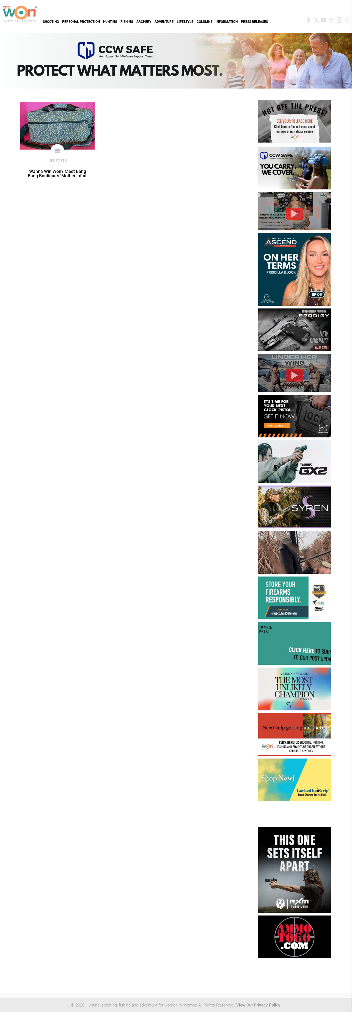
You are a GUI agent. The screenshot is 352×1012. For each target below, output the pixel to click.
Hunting (110, 22)
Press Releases (254, 22)
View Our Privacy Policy (258, 1005)
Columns (204, 22)
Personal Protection (81, 22)
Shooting (51, 22)
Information (227, 22)
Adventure (164, 22)
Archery (143, 22)
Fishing (126, 22)
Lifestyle (185, 22)
